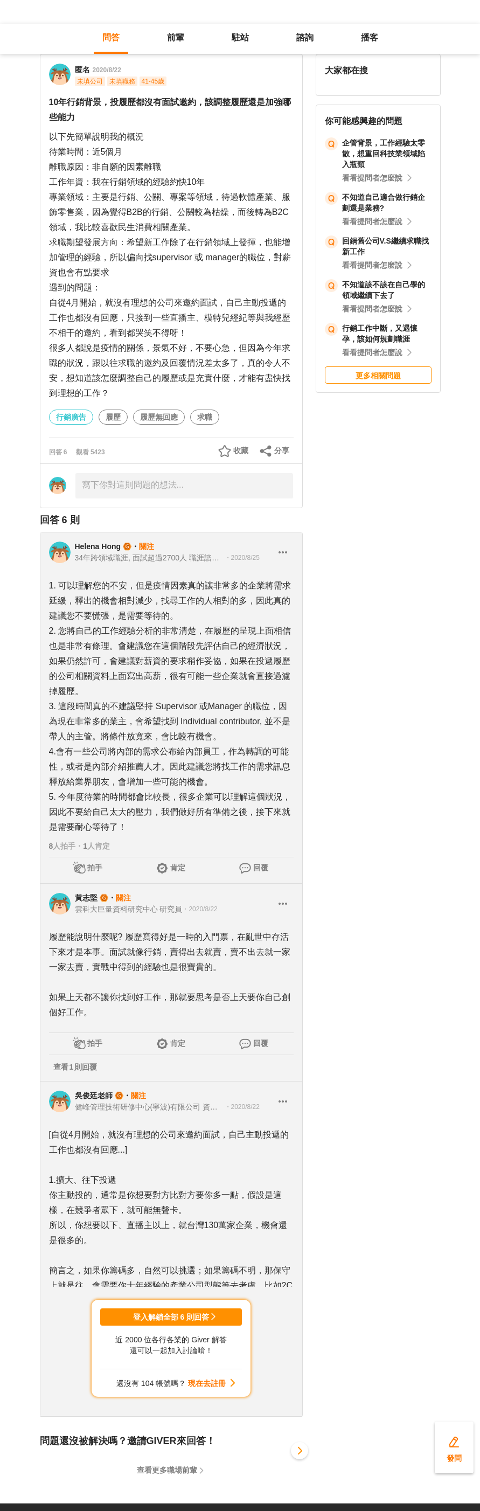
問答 (111, 37)
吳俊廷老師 (94, 1095)
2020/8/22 (107, 70)
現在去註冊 (207, 1383)
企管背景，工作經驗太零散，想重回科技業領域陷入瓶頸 (383, 153)
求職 (204, 417)
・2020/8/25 (242, 558)
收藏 (240, 450)
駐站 (240, 37)
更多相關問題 (378, 375)
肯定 (177, 867)
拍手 (94, 867)
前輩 (175, 37)
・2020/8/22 (199, 909)
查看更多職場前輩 (167, 1470)
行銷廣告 (71, 417)
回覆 (260, 867)
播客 (369, 37)
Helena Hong (98, 546)
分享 (281, 450)
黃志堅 (86, 897)
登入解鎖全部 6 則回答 (171, 1317)
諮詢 (305, 37)
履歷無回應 (159, 417)
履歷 (113, 417)
